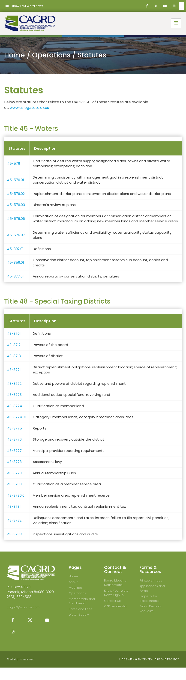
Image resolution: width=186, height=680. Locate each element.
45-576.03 (16, 204)
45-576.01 (15, 179)
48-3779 (14, 473)
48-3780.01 (16, 495)
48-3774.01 (16, 417)
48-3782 (14, 520)
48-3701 (14, 333)
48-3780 (14, 484)
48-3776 (14, 439)
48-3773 (14, 394)
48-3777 (14, 450)
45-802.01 (15, 248)
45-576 (13, 163)
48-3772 (14, 383)
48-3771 (14, 369)
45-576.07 (16, 235)
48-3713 (14, 355)
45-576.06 (16, 218)
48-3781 (14, 506)
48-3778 (14, 461)
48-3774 (14, 405)
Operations (51, 55)
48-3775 (14, 428)
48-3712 (14, 344)
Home (14, 55)
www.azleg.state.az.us (29, 107)
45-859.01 (15, 262)
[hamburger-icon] (176, 23)
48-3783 (14, 534)
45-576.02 (16, 193)
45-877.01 (15, 276)
